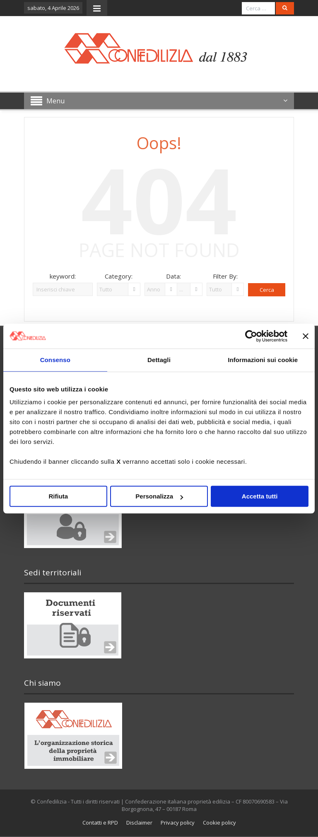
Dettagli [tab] (159, 359)
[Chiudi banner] (305, 336)
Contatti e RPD (100, 822)
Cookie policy (219, 822)
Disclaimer (139, 822)
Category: (118, 276)
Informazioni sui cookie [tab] (263, 359)
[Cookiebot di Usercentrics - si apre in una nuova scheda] (251, 336)
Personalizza (159, 496)
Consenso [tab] (55, 359)
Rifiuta (58, 496)
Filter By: (225, 276)
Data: (173, 276)
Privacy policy (178, 822)
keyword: (63, 276)
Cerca (267, 289)
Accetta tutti (260, 496)
